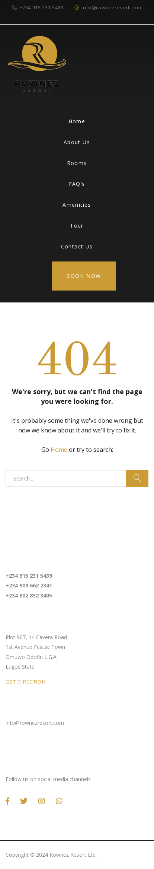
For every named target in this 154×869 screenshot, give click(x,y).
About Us (77, 142)
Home (77, 121)
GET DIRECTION (26, 681)
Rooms (77, 162)
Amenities (76, 204)
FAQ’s (77, 183)
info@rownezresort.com (111, 7)
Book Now (83, 275)
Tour (77, 225)
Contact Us (77, 246)
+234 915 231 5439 (42, 7)
